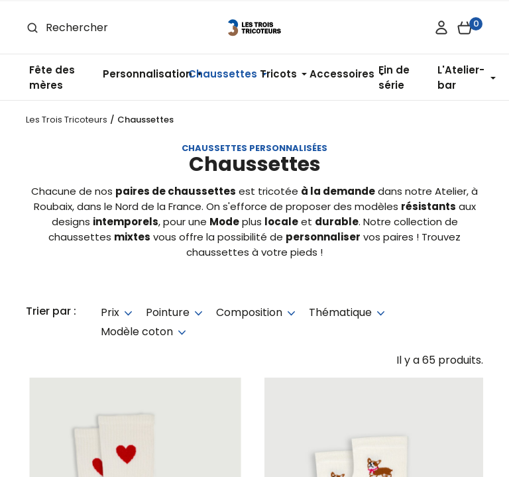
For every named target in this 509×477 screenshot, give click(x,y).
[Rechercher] (105, 27)
